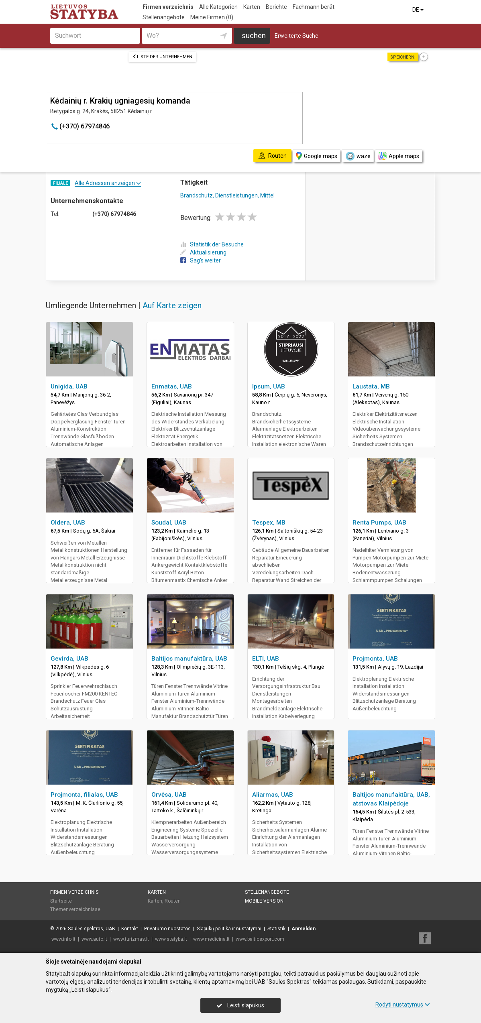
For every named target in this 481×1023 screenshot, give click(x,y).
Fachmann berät (313, 7)
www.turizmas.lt (131, 939)
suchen (254, 35)
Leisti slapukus (240, 1005)
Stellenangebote (164, 17)
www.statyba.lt (171, 939)
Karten (251, 7)
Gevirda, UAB (69, 658)
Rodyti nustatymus (402, 1004)
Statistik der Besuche (212, 244)
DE (418, 9)
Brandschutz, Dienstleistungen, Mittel (227, 195)
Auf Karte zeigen (172, 305)
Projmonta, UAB (375, 658)
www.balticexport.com (260, 939)
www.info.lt (63, 939)
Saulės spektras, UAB (91, 928)
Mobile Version (264, 901)
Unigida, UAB (69, 386)
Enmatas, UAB (171, 386)
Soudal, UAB (168, 522)
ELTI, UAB (265, 658)
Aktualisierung (203, 252)
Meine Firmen (211, 17)
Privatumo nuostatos (167, 928)
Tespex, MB (268, 522)
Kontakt (129, 928)
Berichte (276, 7)
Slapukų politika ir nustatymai (229, 928)
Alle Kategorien (218, 7)
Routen (173, 901)
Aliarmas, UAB (272, 794)
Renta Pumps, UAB (379, 522)
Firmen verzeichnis (168, 7)
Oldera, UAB (68, 522)
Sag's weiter (200, 260)
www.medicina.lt (211, 939)
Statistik (276, 928)
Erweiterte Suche (296, 36)
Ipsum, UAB (268, 386)
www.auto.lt (94, 939)
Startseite (61, 901)
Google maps (316, 156)
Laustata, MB (371, 386)
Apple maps (398, 156)
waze (358, 156)
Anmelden (303, 928)
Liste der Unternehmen (162, 56)
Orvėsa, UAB (169, 794)
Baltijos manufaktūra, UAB (189, 658)
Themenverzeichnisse (75, 909)
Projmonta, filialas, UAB (84, 794)
